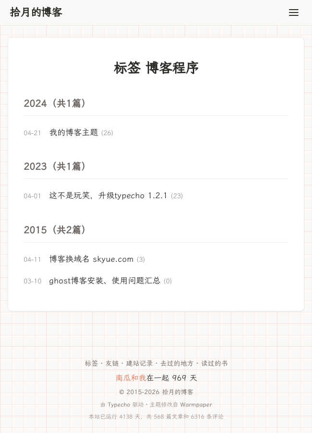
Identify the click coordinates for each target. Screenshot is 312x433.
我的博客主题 (73, 132)
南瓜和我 (130, 377)
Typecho (119, 404)
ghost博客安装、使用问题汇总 (105, 280)
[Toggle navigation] (293, 12)
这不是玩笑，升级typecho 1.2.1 (108, 195)
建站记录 (139, 363)
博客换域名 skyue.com (91, 259)
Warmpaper (196, 404)
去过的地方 (177, 363)
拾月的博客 (36, 12)
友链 (112, 363)
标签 (91, 363)
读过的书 (214, 363)
